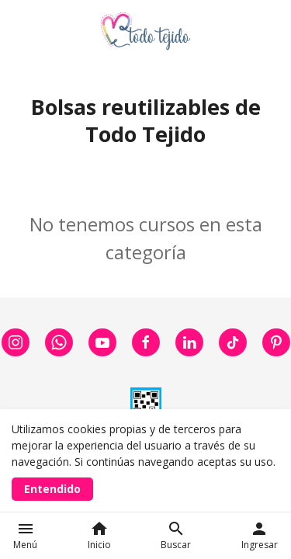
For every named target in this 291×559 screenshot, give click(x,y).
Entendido (52, 488)
